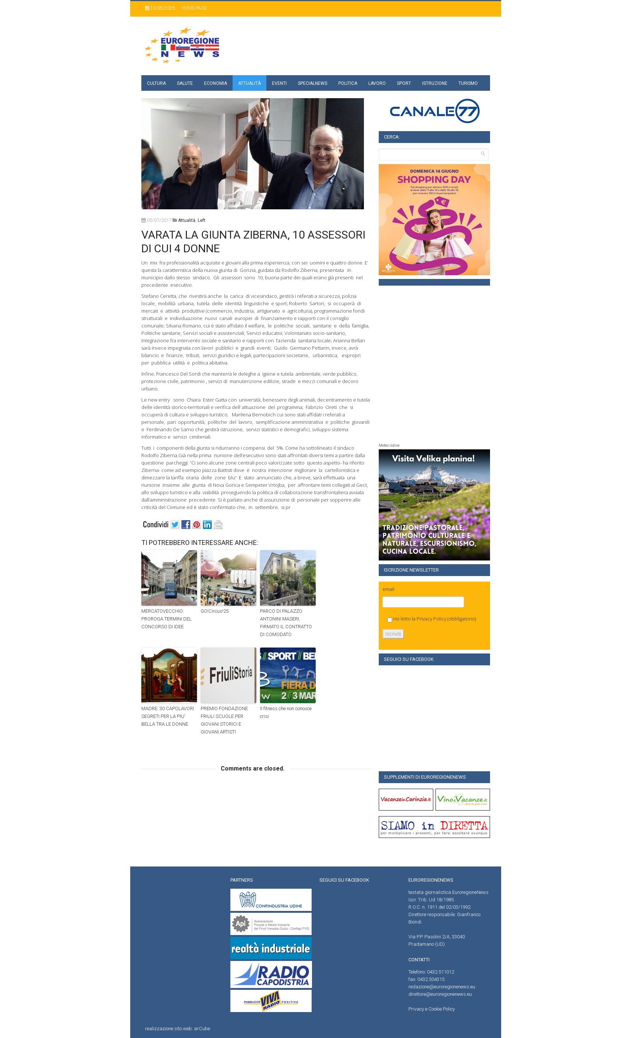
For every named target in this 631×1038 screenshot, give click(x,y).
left (202, 220)
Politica (347, 83)
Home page (194, 8)
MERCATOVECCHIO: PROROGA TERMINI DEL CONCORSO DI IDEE (166, 618)
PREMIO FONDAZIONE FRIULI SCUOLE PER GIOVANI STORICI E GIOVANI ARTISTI (224, 720)
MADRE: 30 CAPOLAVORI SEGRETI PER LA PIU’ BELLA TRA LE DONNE (167, 716)
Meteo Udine (389, 445)
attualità (186, 220)
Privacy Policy (431, 618)
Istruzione (434, 83)
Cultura (156, 83)
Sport (404, 83)
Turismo (468, 83)
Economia (215, 83)
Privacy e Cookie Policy (431, 1009)
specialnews (312, 83)
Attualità (249, 83)
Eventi (279, 83)
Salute (185, 83)
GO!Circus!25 (215, 611)
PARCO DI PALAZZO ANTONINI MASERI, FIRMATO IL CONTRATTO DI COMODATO (286, 622)
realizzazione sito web (168, 1028)
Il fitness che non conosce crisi (286, 712)
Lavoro (377, 83)
